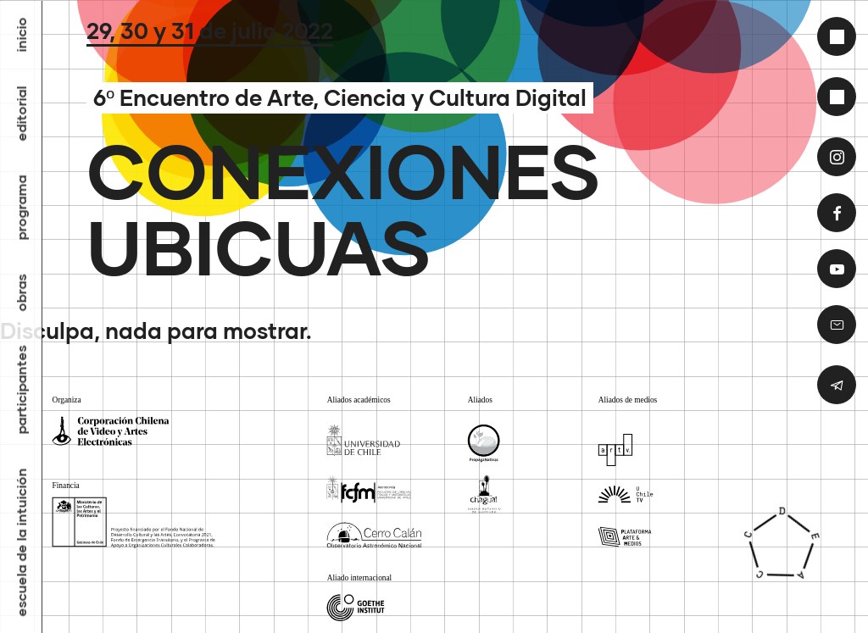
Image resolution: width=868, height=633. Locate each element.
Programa (21, 207)
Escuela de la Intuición (21, 542)
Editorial (21, 113)
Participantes (21, 389)
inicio (21, 34)
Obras (21, 292)
